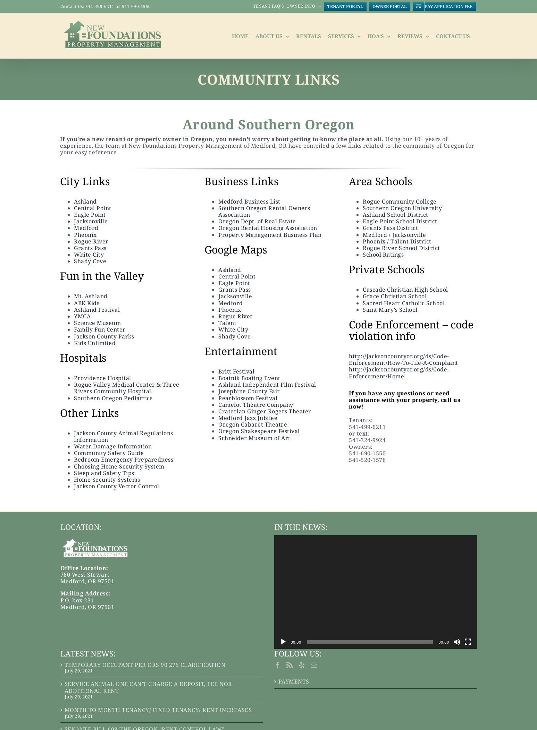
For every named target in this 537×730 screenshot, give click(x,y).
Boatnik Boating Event (249, 378)
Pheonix (85, 235)
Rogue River (91, 241)
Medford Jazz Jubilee (247, 418)
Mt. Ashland (91, 296)
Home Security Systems (107, 479)
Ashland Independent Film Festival (267, 384)
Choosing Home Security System (119, 466)
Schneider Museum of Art (254, 438)
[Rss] (289, 665)
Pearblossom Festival (247, 398)
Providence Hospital (102, 378)
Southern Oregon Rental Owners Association (264, 211)
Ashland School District (395, 214)
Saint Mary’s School (390, 310)
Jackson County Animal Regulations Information (123, 436)
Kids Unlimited (95, 343)
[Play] (283, 641)
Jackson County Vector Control (116, 486)
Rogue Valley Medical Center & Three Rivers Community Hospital (126, 388)
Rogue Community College (400, 201)
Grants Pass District (390, 228)
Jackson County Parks (104, 336)
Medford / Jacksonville (394, 235)
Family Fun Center (100, 329)
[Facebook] (277, 665)
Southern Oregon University (402, 208)
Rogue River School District (401, 248)
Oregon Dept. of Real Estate (257, 221)
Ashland (85, 201)
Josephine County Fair (249, 391)
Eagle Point (90, 214)
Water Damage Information (113, 446)
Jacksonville (91, 221)
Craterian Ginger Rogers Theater (264, 411)
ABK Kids (86, 303)
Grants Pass (90, 248)
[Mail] (314, 665)
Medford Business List (249, 201)
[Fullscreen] (467, 641)
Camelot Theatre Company (255, 405)
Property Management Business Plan (270, 235)
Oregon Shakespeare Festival (259, 431)
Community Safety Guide (109, 453)
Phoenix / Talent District (397, 241)
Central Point (92, 208)
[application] (375, 592)
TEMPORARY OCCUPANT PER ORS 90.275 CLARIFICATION (145, 665)
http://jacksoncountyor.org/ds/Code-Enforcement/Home (399, 373)
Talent (227, 323)
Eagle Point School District (400, 221)
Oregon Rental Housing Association (267, 228)
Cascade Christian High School (405, 289)
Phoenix (229, 310)
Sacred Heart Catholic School (404, 303)
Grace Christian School (395, 296)
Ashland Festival (97, 310)
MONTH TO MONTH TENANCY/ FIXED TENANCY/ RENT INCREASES (158, 710)
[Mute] (456, 641)
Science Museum (97, 323)
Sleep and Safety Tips (104, 473)
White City (89, 254)
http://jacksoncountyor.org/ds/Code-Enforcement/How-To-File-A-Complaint (403, 359)
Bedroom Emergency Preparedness (124, 459)
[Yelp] (302, 665)
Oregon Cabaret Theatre (252, 424)
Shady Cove (90, 261)
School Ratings (383, 254)
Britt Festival (236, 371)
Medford (86, 228)
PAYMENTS (293, 681)
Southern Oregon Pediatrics (113, 398)
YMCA (82, 316)
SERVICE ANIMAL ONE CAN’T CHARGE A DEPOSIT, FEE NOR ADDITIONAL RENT (148, 687)
